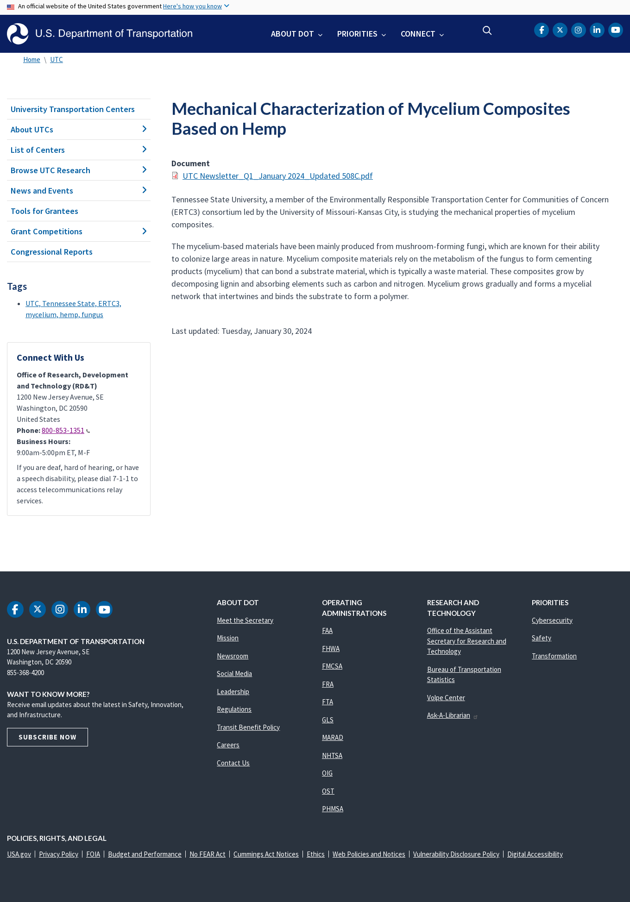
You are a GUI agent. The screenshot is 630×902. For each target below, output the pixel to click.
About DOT (292, 33)
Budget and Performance (145, 854)
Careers (228, 744)
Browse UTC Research (79, 170)
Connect (418, 33)
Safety (541, 637)
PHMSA (332, 808)
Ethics (316, 854)
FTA (327, 701)
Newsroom (232, 655)
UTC (56, 59)
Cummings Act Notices (266, 854)
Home (31, 59)
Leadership (233, 691)
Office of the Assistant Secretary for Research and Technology (466, 641)
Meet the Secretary (245, 620)
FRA (328, 684)
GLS (328, 719)
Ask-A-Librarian (453, 715)
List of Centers (79, 149)
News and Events (79, 190)
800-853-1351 (66, 430)
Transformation (554, 655)
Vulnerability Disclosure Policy (456, 854)
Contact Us (233, 762)
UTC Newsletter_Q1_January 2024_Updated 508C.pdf (278, 175)
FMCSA (332, 666)
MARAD (332, 737)
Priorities (357, 33)
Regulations (234, 709)
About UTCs (79, 129)
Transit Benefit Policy (248, 727)
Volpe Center (446, 697)
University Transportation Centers (73, 109)
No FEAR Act (207, 854)
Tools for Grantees (44, 211)
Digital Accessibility (535, 854)
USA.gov (19, 854)
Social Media (234, 673)
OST (328, 791)
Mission (228, 637)
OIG (327, 773)
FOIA (93, 854)
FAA (327, 630)
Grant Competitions (79, 231)
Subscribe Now (47, 737)
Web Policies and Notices (369, 854)
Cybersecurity (552, 620)
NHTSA (332, 755)
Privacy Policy (58, 854)
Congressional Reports (52, 251)
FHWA (331, 648)
